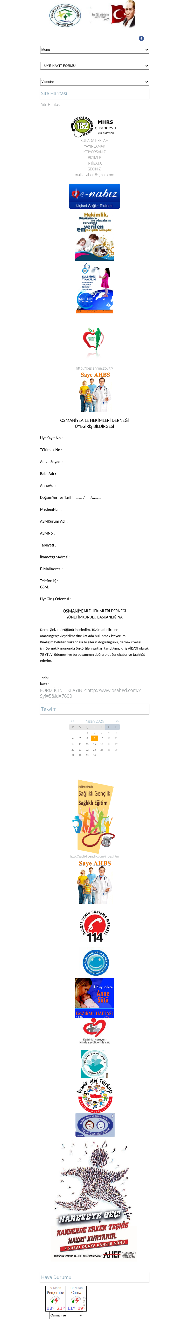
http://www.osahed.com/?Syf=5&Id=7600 (90, 693)
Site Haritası (51, 104)
